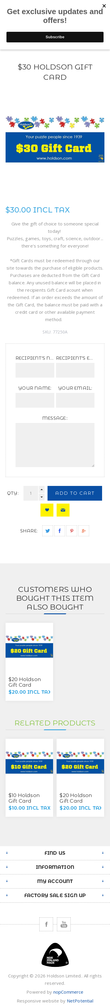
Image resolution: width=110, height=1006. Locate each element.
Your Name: (34, 388)
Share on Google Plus (83, 530)
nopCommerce (68, 992)
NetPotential (80, 1001)
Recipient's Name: (35, 358)
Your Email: (75, 388)
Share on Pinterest (71, 530)
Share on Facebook (59, 530)
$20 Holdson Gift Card (25, 682)
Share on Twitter (47, 530)
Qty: (12, 493)
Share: (29, 531)
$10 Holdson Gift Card (24, 798)
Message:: (55, 418)
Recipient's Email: (75, 358)
